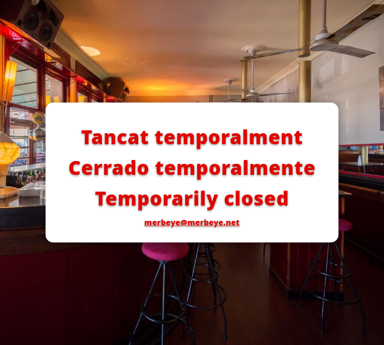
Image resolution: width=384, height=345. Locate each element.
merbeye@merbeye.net (192, 222)
